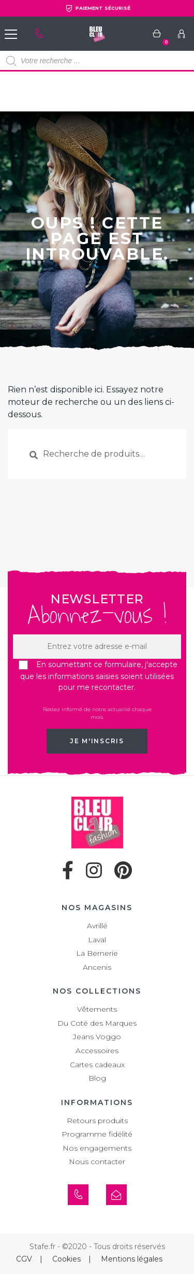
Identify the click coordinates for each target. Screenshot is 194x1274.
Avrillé (97, 925)
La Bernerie (97, 953)
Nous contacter (97, 1161)
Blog (97, 1078)
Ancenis (97, 967)
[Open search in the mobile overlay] (97, 61)
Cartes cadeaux (97, 1064)
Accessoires (97, 1050)
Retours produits (97, 1120)
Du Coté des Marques (97, 1023)
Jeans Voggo (97, 1036)
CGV (24, 1259)
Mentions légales (131, 1259)
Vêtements (97, 1009)
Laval (97, 939)
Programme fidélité (97, 1134)
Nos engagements (97, 1148)
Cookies (66, 1259)
